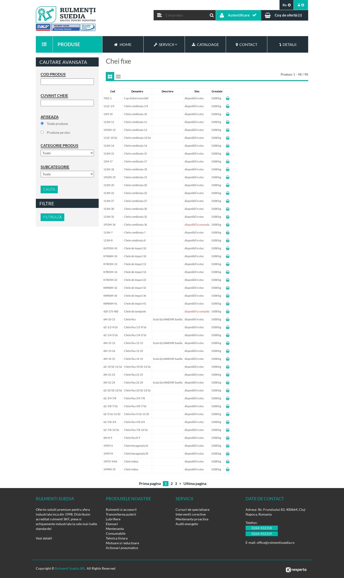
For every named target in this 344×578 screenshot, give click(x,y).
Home (122, 44)
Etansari (112, 524)
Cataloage (205, 44)
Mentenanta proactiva (192, 519)
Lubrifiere (113, 519)
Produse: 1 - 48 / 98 (294, 74)
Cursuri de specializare (193, 509)
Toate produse (57, 124)
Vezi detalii (44, 538)
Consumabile (115, 533)
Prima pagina (150, 483)
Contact (246, 44)
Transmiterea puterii (121, 514)
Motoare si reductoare (122, 543)
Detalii (287, 44)
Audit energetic (187, 524)
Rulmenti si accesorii (121, 509)
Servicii (164, 44)
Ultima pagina (194, 483)
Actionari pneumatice (122, 548)
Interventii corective (191, 514)
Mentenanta (115, 529)
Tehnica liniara (117, 538)
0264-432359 (262, 534)
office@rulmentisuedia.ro (276, 542)
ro (287, 5)
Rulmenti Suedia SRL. (70, 568)
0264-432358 (262, 528)
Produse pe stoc (58, 132)
